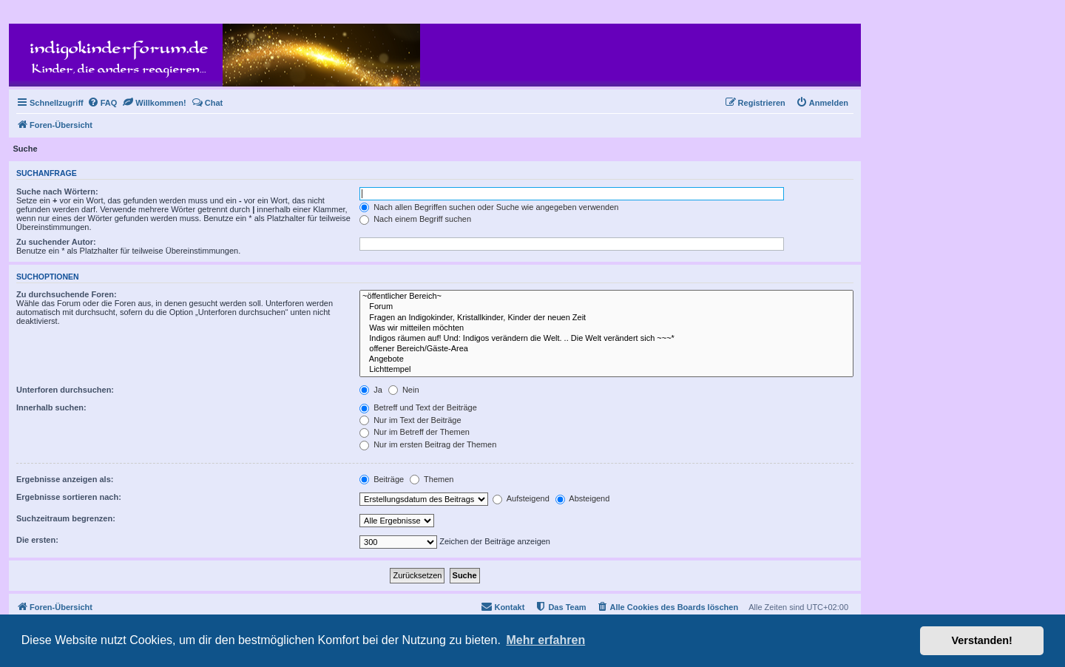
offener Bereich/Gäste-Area (606, 349)
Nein (403, 389)
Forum (606, 307)
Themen (431, 479)
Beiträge (381, 479)
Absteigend (582, 498)
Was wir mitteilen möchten (606, 328)
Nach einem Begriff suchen (415, 218)
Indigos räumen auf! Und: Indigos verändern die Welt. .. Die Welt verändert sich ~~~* (606, 339)
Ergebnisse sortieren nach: (68, 496)
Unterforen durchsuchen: (65, 389)
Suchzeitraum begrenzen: (65, 518)
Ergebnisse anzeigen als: (64, 479)
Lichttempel (606, 370)
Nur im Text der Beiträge (410, 420)
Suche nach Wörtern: (57, 191)
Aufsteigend (521, 498)
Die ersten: (37, 539)
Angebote (606, 359)
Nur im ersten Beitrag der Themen (427, 444)
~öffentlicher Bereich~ (606, 296)
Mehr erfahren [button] (545, 640)
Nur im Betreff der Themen (414, 431)
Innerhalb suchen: (51, 407)
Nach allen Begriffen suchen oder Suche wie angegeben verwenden (488, 207)
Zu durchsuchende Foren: (66, 294)
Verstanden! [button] (982, 640)
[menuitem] (102, 103)
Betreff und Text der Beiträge (418, 407)
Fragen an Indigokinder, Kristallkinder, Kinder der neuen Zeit (606, 318)
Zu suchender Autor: (56, 241)
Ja (370, 389)
